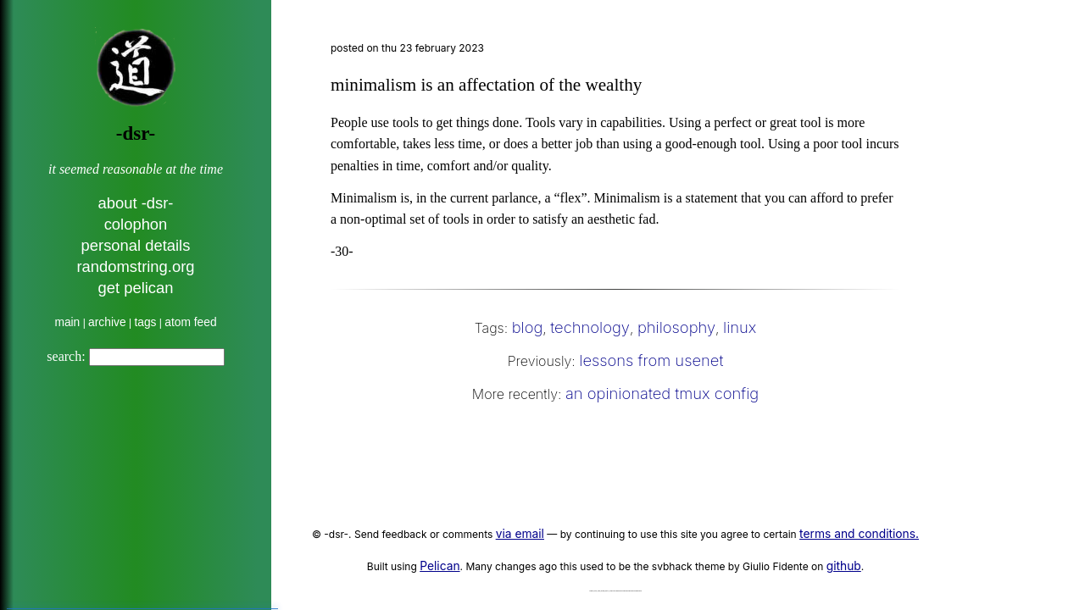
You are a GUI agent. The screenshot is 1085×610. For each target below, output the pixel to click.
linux (739, 327)
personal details (136, 245)
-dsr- (135, 133)
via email (520, 534)
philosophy (676, 327)
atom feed (190, 322)
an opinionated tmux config (662, 393)
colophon (136, 224)
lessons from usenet (651, 360)
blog (527, 327)
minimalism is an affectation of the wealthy (486, 85)
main (67, 322)
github (843, 566)
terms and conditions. (859, 534)
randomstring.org (135, 266)
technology (590, 327)
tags (145, 322)
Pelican (439, 566)
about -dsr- (136, 203)
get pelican (136, 288)
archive (106, 322)
